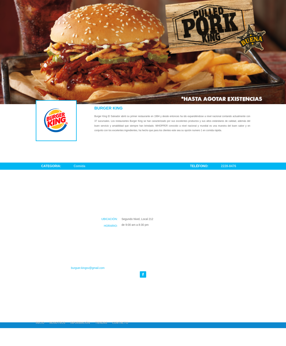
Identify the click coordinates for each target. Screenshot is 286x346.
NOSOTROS (57, 323)
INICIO (40, 323)
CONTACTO (120, 323)
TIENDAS (101, 323)
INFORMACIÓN (80, 323)
